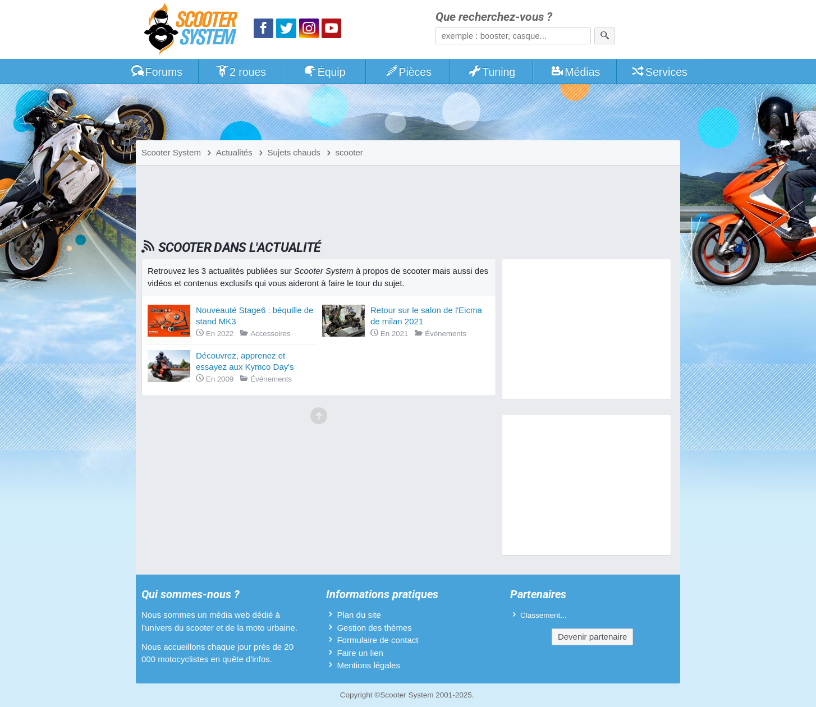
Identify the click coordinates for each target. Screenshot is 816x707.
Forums (156, 72)
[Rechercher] (604, 35)
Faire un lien (360, 653)
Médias (575, 72)
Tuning (492, 72)
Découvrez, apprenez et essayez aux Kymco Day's (245, 361)
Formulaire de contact (377, 640)
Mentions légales (368, 665)
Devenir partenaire (592, 636)
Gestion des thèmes (374, 627)
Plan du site (359, 614)
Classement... (543, 615)
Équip (324, 72)
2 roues (240, 72)
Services (659, 72)
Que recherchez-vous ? (493, 17)
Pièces (408, 72)
